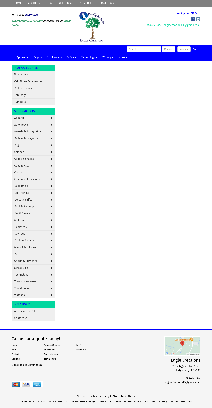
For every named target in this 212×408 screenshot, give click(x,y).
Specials (16, 359)
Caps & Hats (21, 165)
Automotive (21, 124)
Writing (107, 57)
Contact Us (20, 318)
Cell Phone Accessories (28, 81)
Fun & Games (22, 213)
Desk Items (21, 186)
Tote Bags (20, 95)
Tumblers (20, 101)
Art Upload (81, 349)
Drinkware (54, 57)
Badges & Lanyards (26, 138)
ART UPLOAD (65, 3)
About (14, 349)
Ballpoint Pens (23, 88)
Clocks (18, 172)
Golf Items (20, 220)
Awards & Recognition (27, 131)
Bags (37, 57)
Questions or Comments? (27, 364)
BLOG (49, 3)
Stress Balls (21, 267)
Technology (89, 57)
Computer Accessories (27, 179)
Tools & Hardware (25, 281)
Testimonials (50, 359)
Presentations (51, 354)
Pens (17, 254)
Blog (78, 345)
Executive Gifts (23, 199)
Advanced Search (25, 311)
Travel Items (21, 288)
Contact (15, 354)
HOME (18, 3)
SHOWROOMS (106, 3)
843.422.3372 (153, 25)
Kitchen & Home (24, 240)
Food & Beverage (24, 206)
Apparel (22, 57)
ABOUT (32, 3)
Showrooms (50, 349)
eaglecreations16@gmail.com (182, 25)
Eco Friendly (21, 192)
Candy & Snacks (24, 158)
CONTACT (85, 3)
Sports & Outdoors (25, 261)
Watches (19, 295)
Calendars (20, 152)
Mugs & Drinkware (25, 247)
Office (71, 57)
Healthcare (21, 227)
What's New (21, 74)
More (122, 57)
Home (14, 345)
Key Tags (19, 233)
